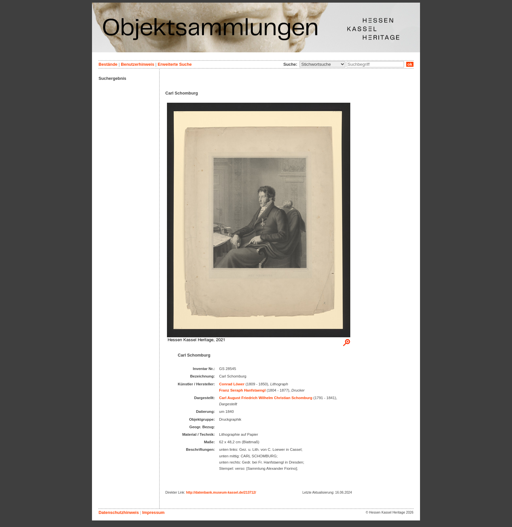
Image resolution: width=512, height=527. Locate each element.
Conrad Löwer (231, 384)
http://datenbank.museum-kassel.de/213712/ (221, 492)
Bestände (108, 64)
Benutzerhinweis (137, 64)
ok (409, 64)
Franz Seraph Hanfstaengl (242, 390)
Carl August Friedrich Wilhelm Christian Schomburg (265, 398)
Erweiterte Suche (175, 64)
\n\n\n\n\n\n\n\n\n (322, 64)
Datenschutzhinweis (119, 512)
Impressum (153, 512)
